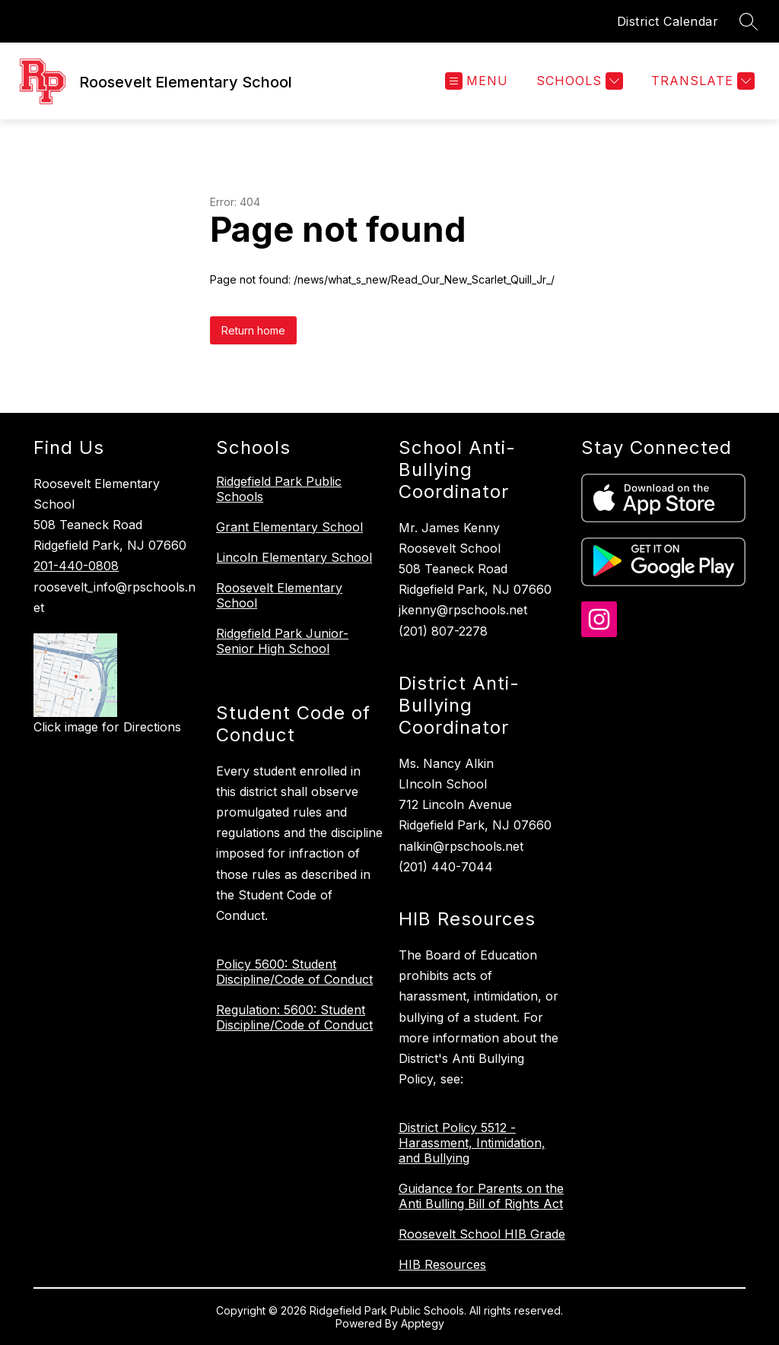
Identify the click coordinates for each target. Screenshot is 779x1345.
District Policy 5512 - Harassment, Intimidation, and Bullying (472, 1143)
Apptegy (422, 1323)
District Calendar (668, 21)
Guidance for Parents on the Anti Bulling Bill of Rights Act (481, 1196)
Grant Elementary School (289, 527)
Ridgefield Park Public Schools (279, 489)
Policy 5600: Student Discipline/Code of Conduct (294, 971)
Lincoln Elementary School (294, 557)
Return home (253, 330)
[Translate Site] (701, 80)
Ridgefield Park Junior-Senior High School (282, 641)
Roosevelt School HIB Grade (482, 1234)
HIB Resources (442, 1264)
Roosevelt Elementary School (279, 595)
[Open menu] (476, 80)
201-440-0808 (76, 565)
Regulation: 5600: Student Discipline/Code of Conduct (294, 1017)
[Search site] (748, 21)
